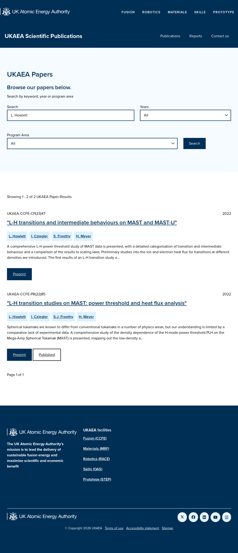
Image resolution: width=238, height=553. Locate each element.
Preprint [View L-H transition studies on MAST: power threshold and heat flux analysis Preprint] (19, 354)
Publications (170, 36)
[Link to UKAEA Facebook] (193, 517)
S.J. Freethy (63, 316)
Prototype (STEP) (97, 479)
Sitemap (167, 528)
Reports (195, 36)
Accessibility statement (142, 528)
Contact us (220, 36)
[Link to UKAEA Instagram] (226, 517)
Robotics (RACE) (96, 458)
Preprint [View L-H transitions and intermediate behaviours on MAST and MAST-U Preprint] (19, 274)
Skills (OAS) (92, 469)
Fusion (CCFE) (94, 438)
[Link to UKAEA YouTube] (215, 517)
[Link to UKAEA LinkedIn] (204, 517)
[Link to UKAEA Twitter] (182, 517)
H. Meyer (83, 236)
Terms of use (114, 528)
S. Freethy (61, 236)
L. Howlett (17, 236)
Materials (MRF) (96, 448)
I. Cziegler (39, 236)
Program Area (18, 135)
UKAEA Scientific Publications (43, 36)
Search (12, 106)
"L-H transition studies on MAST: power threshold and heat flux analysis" (97, 303)
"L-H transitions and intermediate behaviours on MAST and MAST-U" (92, 222)
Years (144, 106)
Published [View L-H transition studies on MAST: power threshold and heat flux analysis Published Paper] (47, 354)
